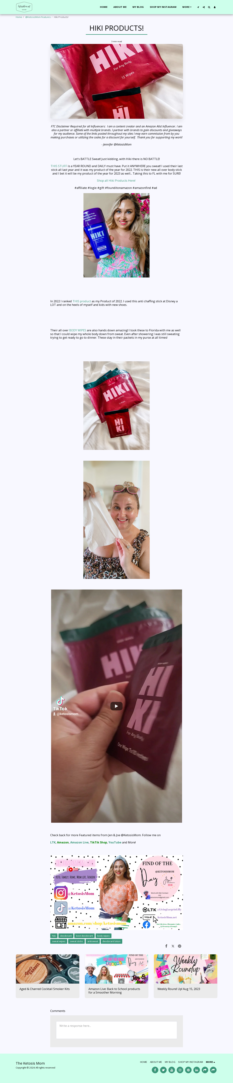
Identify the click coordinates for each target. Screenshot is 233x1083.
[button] (198, 7)
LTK (53, 842)
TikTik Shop (98, 842)
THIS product (82, 301)
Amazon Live (79, 842)
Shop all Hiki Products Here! (116, 180)
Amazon (63, 842)
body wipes (103, 935)
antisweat (92, 941)
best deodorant (84, 935)
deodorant (66, 935)
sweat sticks (76, 941)
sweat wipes (58, 941)
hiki (54, 935)
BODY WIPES (77, 330)
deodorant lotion (111, 941)
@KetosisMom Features (38, 17)
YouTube (114, 842)
